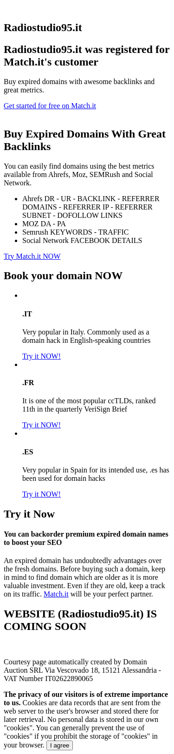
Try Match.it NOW (32, 256)
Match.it (56, 594)
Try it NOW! (41, 356)
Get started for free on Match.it (50, 106)
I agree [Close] (60, 745)
